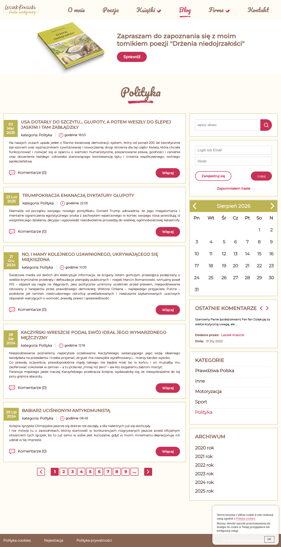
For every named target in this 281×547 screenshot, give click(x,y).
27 (235, 277)
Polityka (45, 135)
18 (211, 265)
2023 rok (204, 473)
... (134, 471)
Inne (200, 381)
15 (259, 253)
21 (247, 265)
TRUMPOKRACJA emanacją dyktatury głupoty (78, 195)
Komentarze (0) (32, 172)
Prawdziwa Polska (214, 370)
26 (224, 277)
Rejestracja (53, 540)
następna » (148, 472)
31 (197, 289)
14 (247, 253)
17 (197, 265)
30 (271, 277)
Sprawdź (131, 56)
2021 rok (204, 456)
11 (210, 253)
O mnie (76, 10)
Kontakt (258, 10)
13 (235, 253)
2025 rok (204, 491)
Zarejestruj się (213, 176)
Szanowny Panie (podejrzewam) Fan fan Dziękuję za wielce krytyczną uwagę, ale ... (232, 322)
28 (247, 277)
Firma (216, 10)
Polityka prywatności (94, 540)
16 (271, 253)
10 (196, 253)
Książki (145, 10)
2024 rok (204, 482)
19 (224, 265)
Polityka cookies (17, 540)
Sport (201, 401)
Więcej (168, 173)
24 (196, 277)
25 (210, 277)
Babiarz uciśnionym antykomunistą (66, 410)
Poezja (111, 10)
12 (224, 253)
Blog (185, 10)
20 (235, 265)
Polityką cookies (245, 518)
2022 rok (204, 465)
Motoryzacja (208, 391)
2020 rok (204, 448)
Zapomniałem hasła (233, 188)
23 (271, 265)
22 (259, 265)
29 (259, 277)
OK (269, 539)
